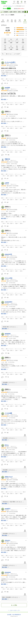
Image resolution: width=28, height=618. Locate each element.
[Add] (25, 15)
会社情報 (9, 614)
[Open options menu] (17, 54)
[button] (8, 62)
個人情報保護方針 (16, 614)
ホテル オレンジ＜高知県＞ (8, 14)
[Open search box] (2, 54)
